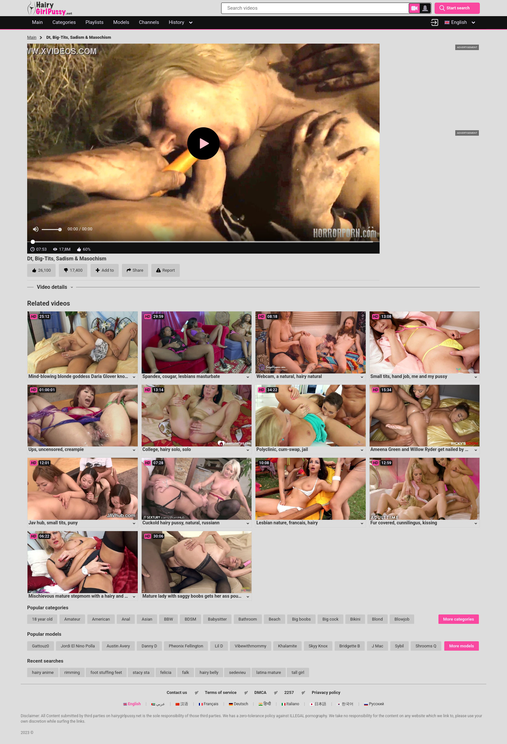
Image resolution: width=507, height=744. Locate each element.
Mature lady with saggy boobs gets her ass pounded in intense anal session (219, 596)
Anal (126, 619)
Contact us (177, 692)
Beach (274, 619)
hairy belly (209, 672)
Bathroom (248, 619)
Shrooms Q (425, 646)
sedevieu (237, 672)
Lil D (219, 646)
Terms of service (221, 692)
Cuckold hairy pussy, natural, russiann (181, 522)
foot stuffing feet (106, 672)
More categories (458, 619)
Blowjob (401, 619)
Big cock (330, 619)
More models (461, 646)
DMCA (260, 692)
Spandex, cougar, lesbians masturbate (181, 376)
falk (185, 672)
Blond (377, 619)
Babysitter (217, 619)
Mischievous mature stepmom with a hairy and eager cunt (87, 596)
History (180, 22)
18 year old (42, 619)
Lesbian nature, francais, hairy (287, 522)
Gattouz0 (40, 646)
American (101, 619)
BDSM (190, 619)
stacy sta (141, 672)
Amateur (72, 619)
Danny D (149, 646)
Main (32, 37)
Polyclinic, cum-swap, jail (282, 449)
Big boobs (301, 619)
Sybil (399, 646)
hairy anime (43, 672)
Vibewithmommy (250, 646)
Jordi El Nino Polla (78, 646)
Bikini (355, 619)
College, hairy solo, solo (167, 449)
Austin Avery (118, 646)
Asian (147, 619)
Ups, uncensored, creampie (56, 449)
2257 (289, 692)
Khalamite (287, 646)
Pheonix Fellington (186, 646)
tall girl (298, 672)
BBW (168, 619)
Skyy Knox (318, 646)
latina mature (268, 672)
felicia (166, 672)
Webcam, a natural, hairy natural (289, 376)
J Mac (377, 646)
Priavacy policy (326, 692)
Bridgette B (350, 646)
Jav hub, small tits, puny (53, 522)
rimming (72, 672)
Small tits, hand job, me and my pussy (409, 376)
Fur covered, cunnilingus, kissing (404, 522)
